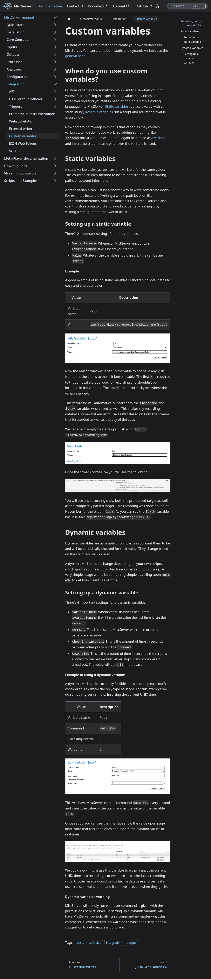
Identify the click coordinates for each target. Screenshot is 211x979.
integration (114, 943)
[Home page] (69, 19)
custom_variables (89, 943)
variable (160, 137)
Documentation (49, 6)
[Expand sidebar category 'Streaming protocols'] (55, 173)
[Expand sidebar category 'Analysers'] (55, 69)
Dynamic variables (192, 48)
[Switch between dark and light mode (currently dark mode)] (157, 6)
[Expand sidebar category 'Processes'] (55, 62)
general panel (75, 56)
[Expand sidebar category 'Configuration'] (55, 76)
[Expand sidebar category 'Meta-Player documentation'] (55, 158)
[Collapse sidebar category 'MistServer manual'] (55, 17)
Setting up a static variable (192, 39)
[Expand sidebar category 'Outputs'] (55, 54)
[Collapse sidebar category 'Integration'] (55, 84)
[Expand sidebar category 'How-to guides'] (55, 166)
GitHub (144, 6)
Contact (75, 6)
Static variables (117, 106)
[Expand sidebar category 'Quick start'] (55, 24)
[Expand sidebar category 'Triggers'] (55, 106)
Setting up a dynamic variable (191, 58)
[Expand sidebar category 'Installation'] (55, 32)
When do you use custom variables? (192, 23)
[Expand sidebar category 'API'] (55, 91)
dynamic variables (99, 112)
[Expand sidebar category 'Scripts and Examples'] (55, 180)
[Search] (187, 6)
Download (98, 6)
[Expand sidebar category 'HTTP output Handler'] (55, 99)
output (131, 943)
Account (121, 6)
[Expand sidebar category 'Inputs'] (55, 47)
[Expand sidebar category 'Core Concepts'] (55, 39)
